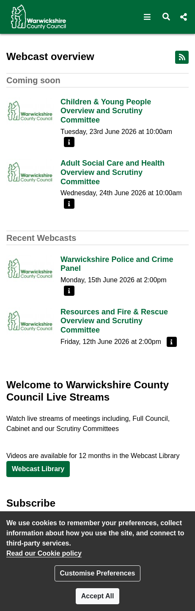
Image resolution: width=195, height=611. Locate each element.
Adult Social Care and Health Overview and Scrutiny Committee (112, 172)
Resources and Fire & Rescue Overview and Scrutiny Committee (114, 321)
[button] (147, 16)
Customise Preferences (97, 573)
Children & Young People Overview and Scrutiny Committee (105, 111)
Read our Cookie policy (44, 553)
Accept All (97, 596)
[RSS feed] (182, 57)
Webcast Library (38, 468)
